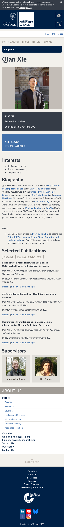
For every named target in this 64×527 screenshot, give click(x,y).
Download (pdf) (28, 286)
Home (5, 42)
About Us (14, 42)
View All (8, 256)
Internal (32, 474)
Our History (8, 446)
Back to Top (32, 460)
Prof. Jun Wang (41, 201)
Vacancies (7, 433)
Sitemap (32, 480)
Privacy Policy (25, 7)
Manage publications (29, 256)
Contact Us (8, 450)
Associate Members (14, 427)
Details (6, 286)
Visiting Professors (13, 419)
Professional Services (15, 414)
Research (36, 42)
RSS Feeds (32, 477)
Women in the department (16, 436)
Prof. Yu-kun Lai (33, 207)
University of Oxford (40, 188)
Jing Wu (49, 207)
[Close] (61, 2)
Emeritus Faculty (13, 423)
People (25, 42)
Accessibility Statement (32, 487)
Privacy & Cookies (32, 484)
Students (9, 410)
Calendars (32, 471)
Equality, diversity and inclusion (19, 440)
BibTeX (15, 286)
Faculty (8, 402)
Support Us (8, 443)
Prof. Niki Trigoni (40, 195)
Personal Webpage (15, 145)
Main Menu (54, 33)
